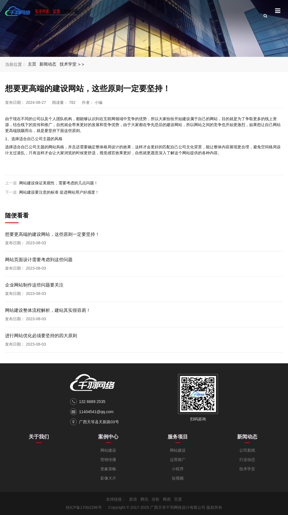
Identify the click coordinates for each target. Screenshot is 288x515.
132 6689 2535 (92, 401)
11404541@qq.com (96, 411)
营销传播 (108, 459)
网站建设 (108, 450)
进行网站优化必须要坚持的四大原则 (41, 335)
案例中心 (108, 437)
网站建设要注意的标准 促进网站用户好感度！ (59, 192)
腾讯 (144, 499)
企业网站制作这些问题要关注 (34, 285)
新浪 (133, 499)
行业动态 (247, 459)
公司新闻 (247, 450)
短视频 (178, 478)
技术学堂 (68, 64)
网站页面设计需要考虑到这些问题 (39, 259)
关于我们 (39, 437)
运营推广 (178, 459)
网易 (167, 499)
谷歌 (155, 499)
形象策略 (108, 469)
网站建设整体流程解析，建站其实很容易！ (48, 310)
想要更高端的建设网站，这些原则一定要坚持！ (52, 234)
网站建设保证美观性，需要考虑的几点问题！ (58, 183)
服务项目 (178, 437)
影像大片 (108, 478)
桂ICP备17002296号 (84, 507)
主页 (32, 64)
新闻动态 (48, 64)
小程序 (178, 469)
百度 (178, 499)
